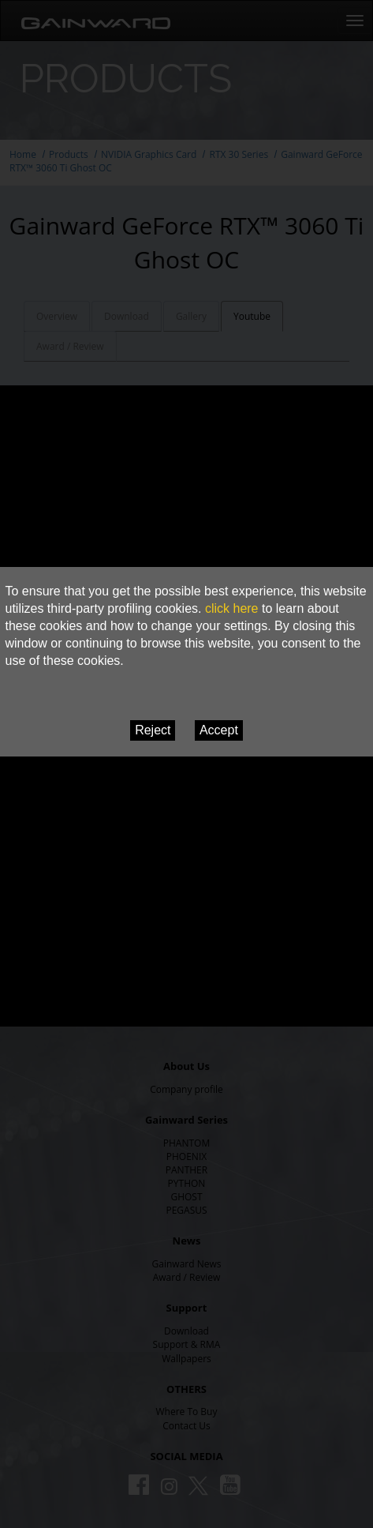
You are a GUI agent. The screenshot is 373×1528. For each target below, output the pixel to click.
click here (232, 608)
